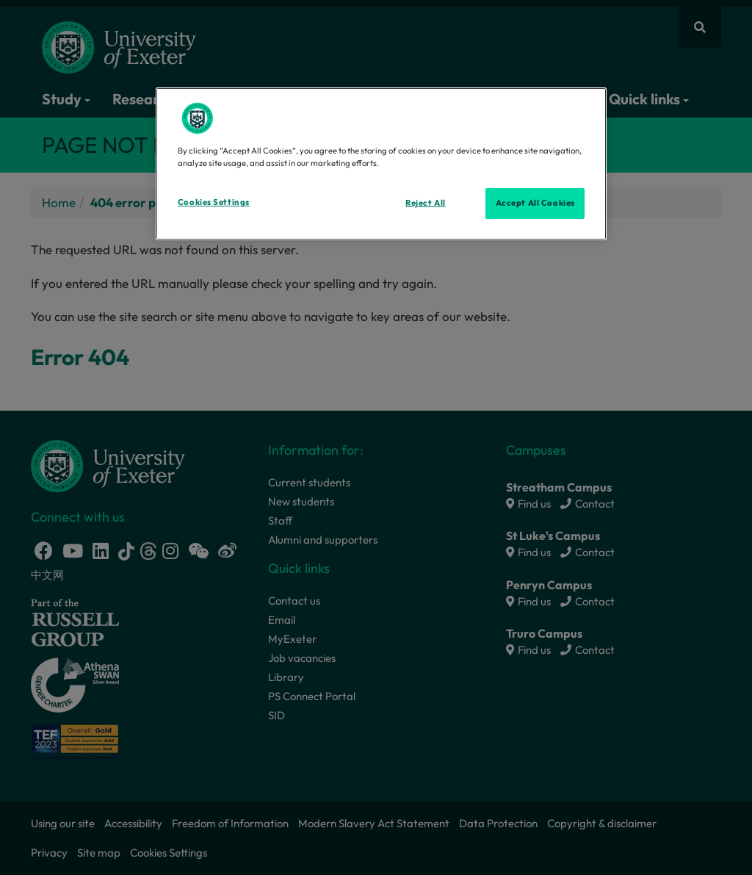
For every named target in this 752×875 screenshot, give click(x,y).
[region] (381, 163)
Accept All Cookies (535, 203)
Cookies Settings (214, 202)
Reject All (425, 203)
